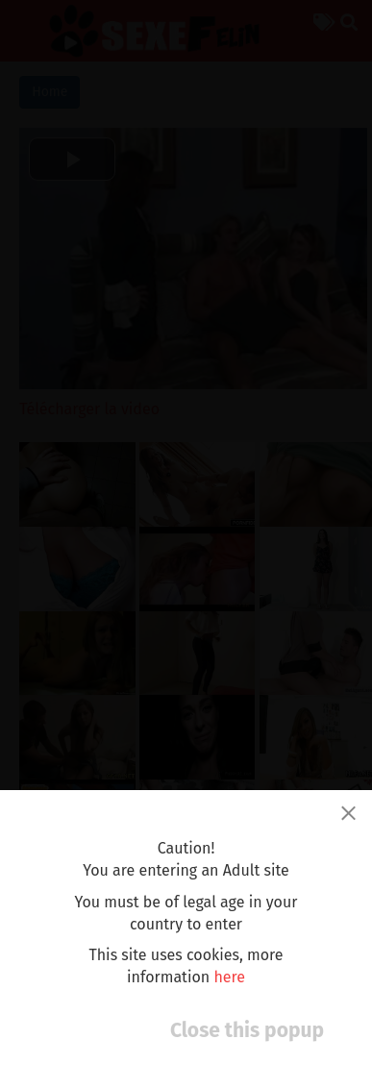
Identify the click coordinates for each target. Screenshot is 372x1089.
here (229, 977)
